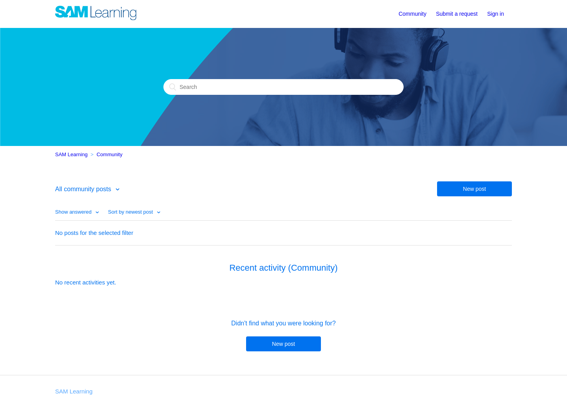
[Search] (283, 87)
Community (412, 14)
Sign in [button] (495, 14)
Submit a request (457, 14)
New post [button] (474, 189)
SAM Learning (71, 154)
